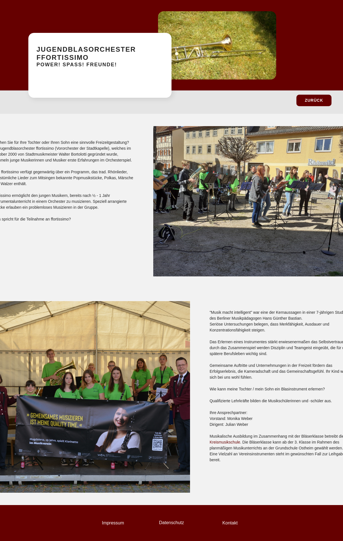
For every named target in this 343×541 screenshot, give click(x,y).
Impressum (113, 522)
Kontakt (229, 522)
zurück (314, 100)
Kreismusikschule (225, 442)
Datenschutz (171, 522)
